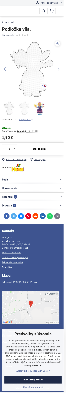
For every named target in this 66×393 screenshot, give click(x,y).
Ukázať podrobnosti (33, 389)
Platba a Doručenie (11, 252)
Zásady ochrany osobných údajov (33, 373)
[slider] (22, 35)
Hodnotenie (8, 35)
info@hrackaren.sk (19, 247)
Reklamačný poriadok (12, 262)
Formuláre (7, 267)
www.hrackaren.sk (11, 240)
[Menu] (60, 11)
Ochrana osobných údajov (15, 257)
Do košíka (39, 149)
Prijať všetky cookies (33, 382)
